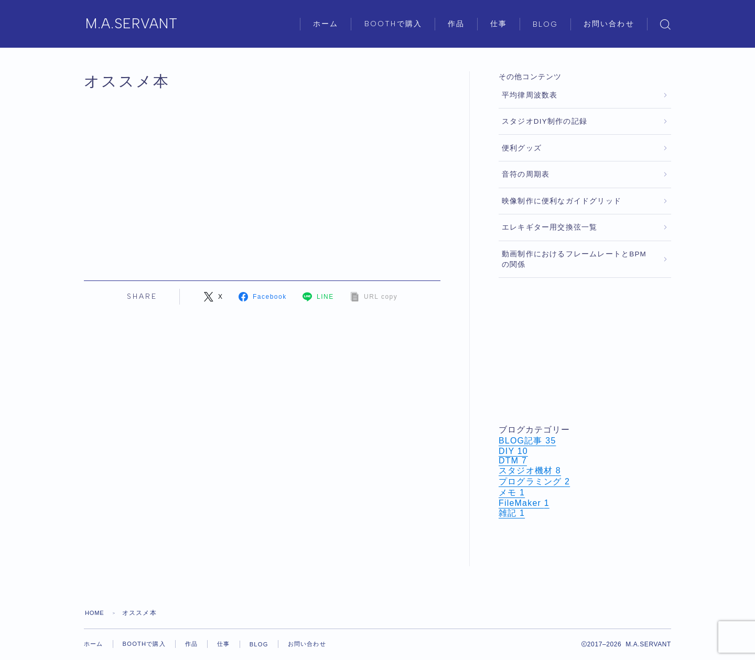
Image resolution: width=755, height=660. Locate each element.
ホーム (325, 23)
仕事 (498, 23)
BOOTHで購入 (393, 23)
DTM (513, 460)
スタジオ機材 (530, 470)
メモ (512, 492)
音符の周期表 (525, 174)
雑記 (512, 512)
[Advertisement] (585, 351)
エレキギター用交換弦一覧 (549, 227)
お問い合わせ (609, 23)
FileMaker (524, 503)
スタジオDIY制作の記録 (544, 121)
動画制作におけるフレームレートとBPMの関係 (574, 259)
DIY (513, 451)
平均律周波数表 (529, 95)
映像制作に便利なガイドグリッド (561, 201)
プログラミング (534, 481)
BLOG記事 (527, 440)
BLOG (545, 24)
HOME (95, 612)
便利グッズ (522, 148)
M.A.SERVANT (138, 24)
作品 (456, 23)
